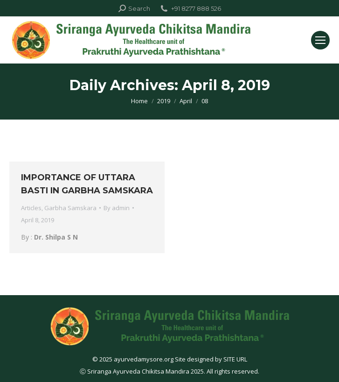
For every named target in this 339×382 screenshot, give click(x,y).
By (117, 208)
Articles (31, 208)
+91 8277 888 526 (190, 8)
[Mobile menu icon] (320, 40)
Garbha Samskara (70, 208)
